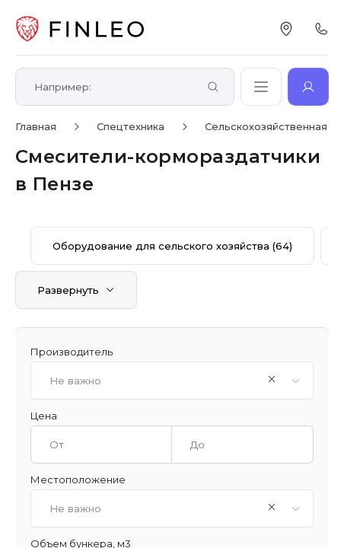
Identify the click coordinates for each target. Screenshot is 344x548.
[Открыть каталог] (261, 87)
